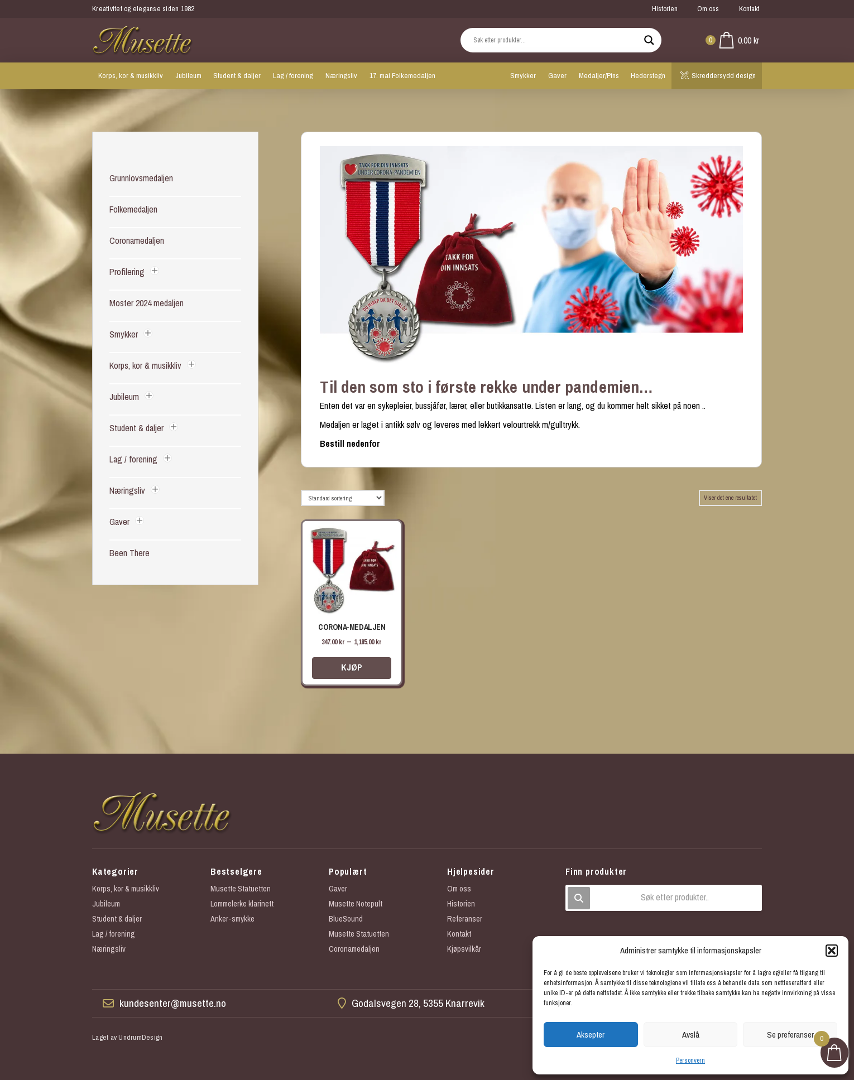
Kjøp (351, 667)
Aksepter (590, 1034)
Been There (129, 553)
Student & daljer (136, 428)
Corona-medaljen (351, 627)
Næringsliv (127, 490)
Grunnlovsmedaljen (141, 178)
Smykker (123, 334)
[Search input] (556, 40)
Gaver (119, 521)
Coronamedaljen (136, 240)
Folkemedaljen (133, 209)
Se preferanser (790, 1034)
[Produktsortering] (342, 498)
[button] (831, 950)
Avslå (690, 1034)
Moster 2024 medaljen (146, 303)
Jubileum (124, 396)
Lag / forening (133, 459)
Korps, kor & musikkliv (145, 365)
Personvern (690, 1060)
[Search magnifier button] (649, 40)
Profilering (127, 272)
